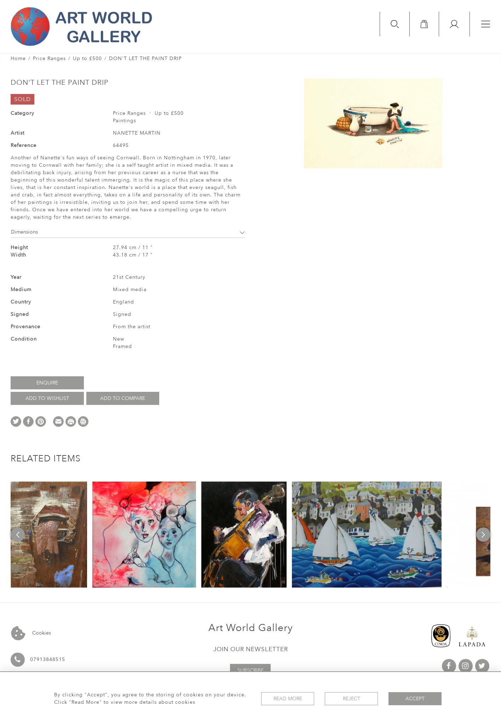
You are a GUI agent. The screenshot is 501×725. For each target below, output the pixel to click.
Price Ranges (49, 58)
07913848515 (47, 659)
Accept (415, 698)
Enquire (47, 382)
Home (18, 58)
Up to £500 (87, 58)
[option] (49, 535)
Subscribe (250, 670)
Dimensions (128, 232)
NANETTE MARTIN (137, 133)
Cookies (31, 633)
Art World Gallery (250, 628)
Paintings (124, 120)
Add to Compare (122, 398)
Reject (351, 698)
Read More (287, 698)
